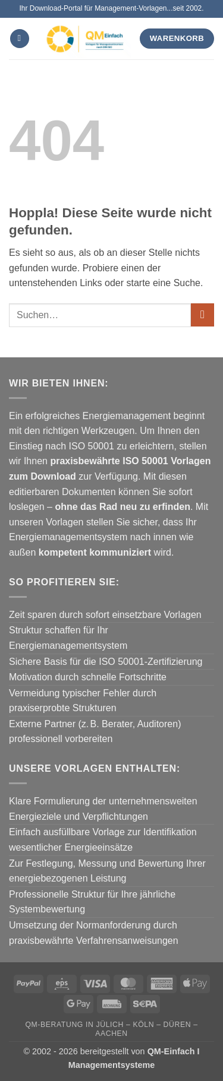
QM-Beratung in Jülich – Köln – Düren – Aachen (111, 1029)
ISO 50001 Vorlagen (167, 461)
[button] (19, 39)
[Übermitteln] (202, 314)
